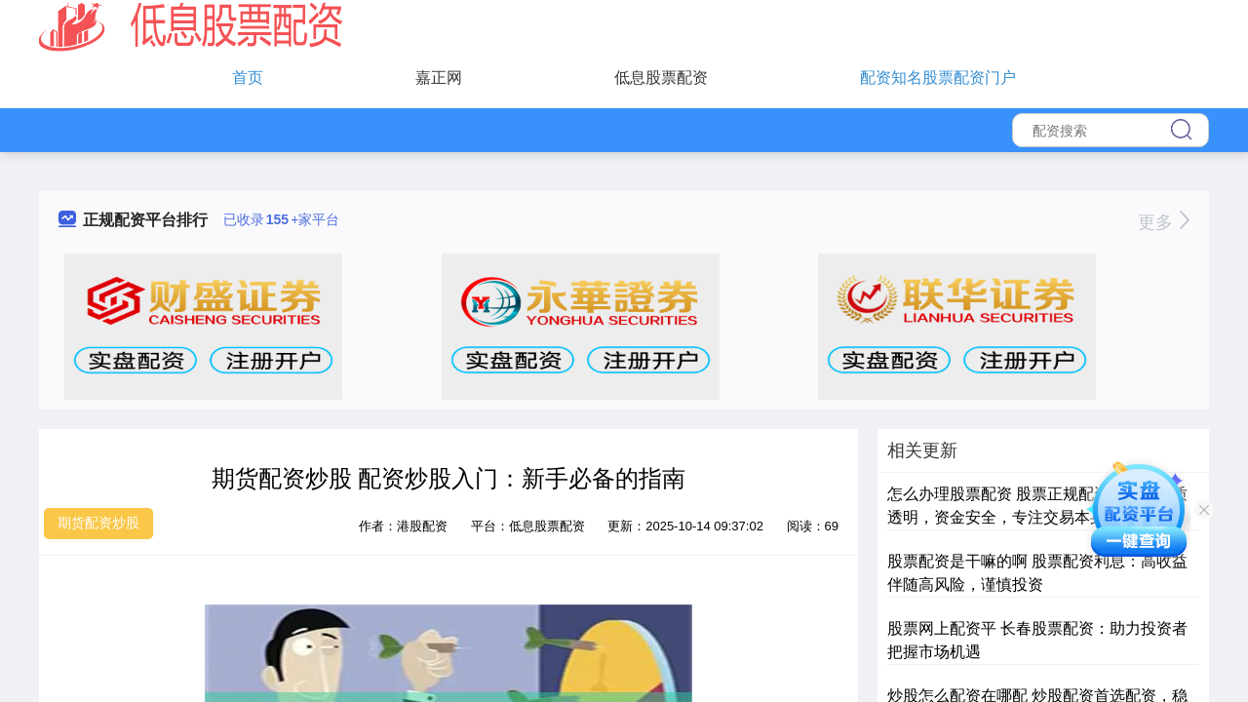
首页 (247, 77)
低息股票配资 (661, 77)
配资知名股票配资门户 (938, 77)
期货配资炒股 (98, 522)
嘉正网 (438, 77)
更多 (1164, 222)
